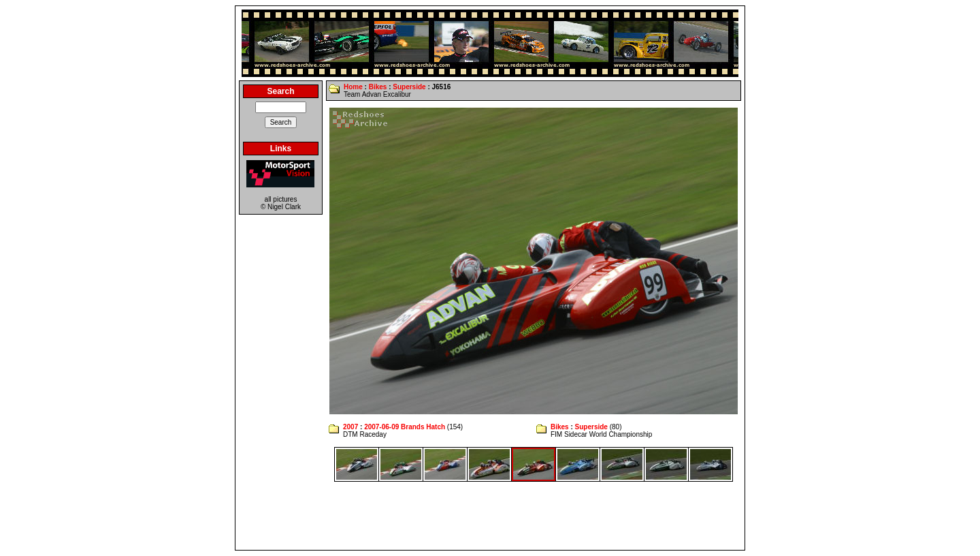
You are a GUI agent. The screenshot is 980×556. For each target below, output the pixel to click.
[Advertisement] (490, 515)
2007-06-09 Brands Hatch (404, 427)
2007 (350, 427)
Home (353, 87)
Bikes (378, 87)
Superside (409, 87)
